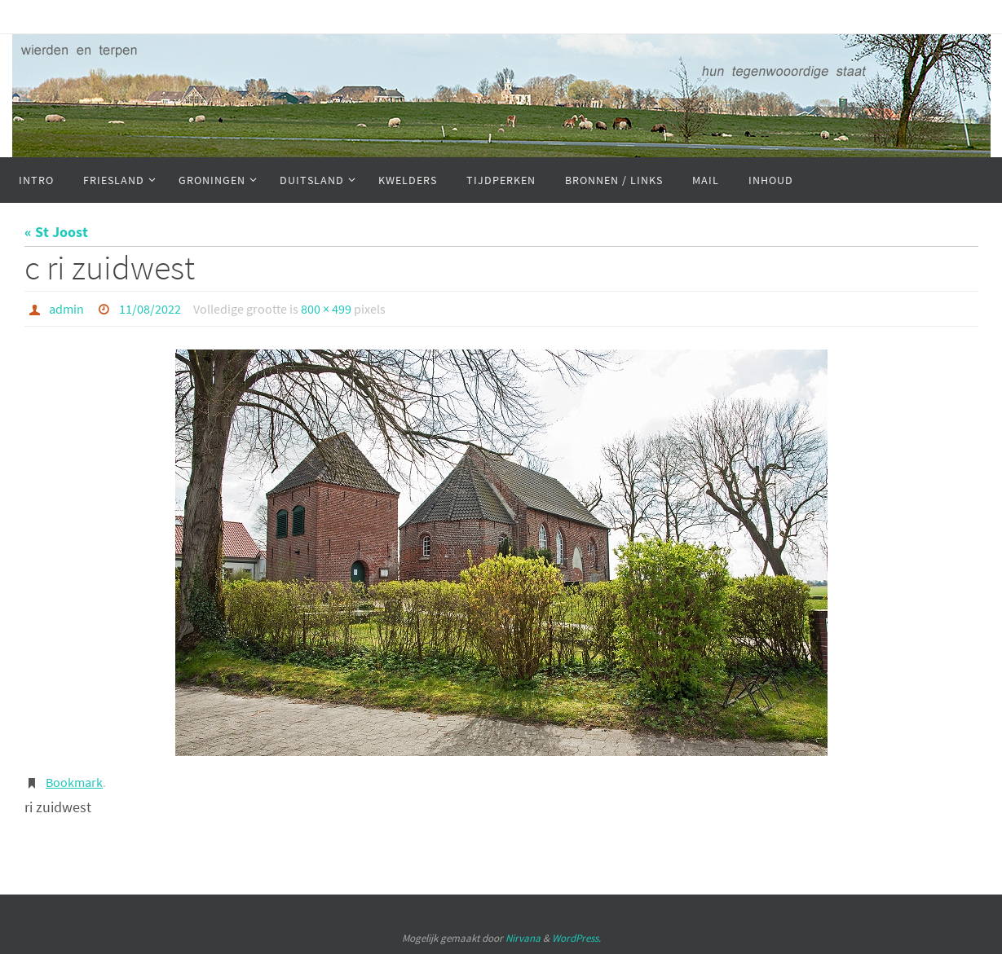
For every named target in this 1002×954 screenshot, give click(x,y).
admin (66, 309)
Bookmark (74, 782)
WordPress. (576, 938)
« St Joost (56, 231)
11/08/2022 (150, 309)
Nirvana (523, 938)
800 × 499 (326, 309)
